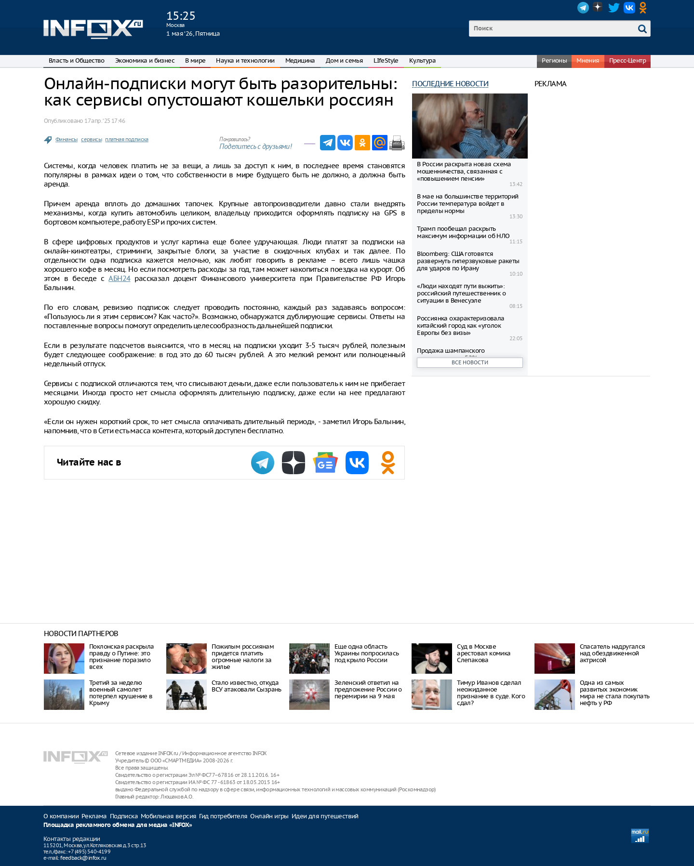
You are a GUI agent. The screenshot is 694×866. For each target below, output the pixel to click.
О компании (61, 816)
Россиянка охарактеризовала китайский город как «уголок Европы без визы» (460, 325)
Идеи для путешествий (325, 816)
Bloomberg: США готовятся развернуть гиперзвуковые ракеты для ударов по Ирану (468, 261)
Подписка (124, 816)
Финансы (66, 139)
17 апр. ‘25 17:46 (104, 120)
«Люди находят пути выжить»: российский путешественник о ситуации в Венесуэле (461, 293)
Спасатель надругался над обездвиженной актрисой (612, 653)
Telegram (583, 7)
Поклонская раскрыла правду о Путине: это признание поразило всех (121, 656)
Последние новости (450, 83)
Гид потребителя (223, 816)
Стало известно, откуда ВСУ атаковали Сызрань (246, 686)
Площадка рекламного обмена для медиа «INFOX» (117, 825)
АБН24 (119, 278)
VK (629, 7)
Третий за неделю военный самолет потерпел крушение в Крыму (121, 693)
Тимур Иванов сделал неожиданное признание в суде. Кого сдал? (491, 693)
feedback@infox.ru (83, 857)
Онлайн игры (269, 816)
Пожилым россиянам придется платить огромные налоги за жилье (243, 656)
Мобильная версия (168, 816)
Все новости (470, 362)
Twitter (614, 7)
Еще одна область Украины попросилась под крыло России (366, 653)
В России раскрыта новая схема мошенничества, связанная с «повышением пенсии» (464, 171)
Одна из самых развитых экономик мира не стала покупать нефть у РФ (615, 693)
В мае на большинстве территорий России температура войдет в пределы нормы (467, 203)
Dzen (598, 7)
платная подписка (126, 139)
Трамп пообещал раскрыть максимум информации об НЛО (463, 232)
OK (645, 7)
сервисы (91, 139)
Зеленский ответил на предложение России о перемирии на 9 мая (368, 689)
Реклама (94, 816)
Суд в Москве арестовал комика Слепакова (483, 653)
